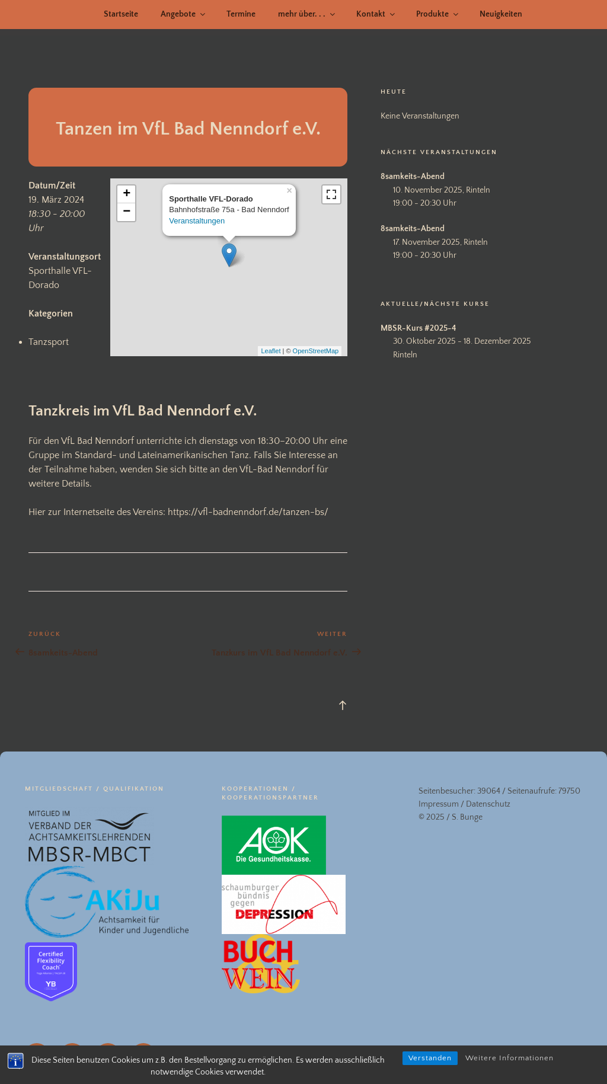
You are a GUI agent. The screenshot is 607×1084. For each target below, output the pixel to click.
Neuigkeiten (501, 14)
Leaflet (270, 350)
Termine (240, 14)
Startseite (121, 14)
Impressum (438, 804)
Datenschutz (488, 804)
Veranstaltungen (197, 220)
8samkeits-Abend (413, 176)
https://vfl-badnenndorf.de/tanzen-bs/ (248, 512)
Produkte (438, 14)
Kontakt (376, 14)
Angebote (184, 14)
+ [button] (126, 194)
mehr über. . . (307, 14)
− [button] (126, 212)
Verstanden (430, 1058)
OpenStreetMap (316, 350)
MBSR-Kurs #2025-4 (418, 328)
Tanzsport (48, 342)
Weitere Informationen (509, 1058)
